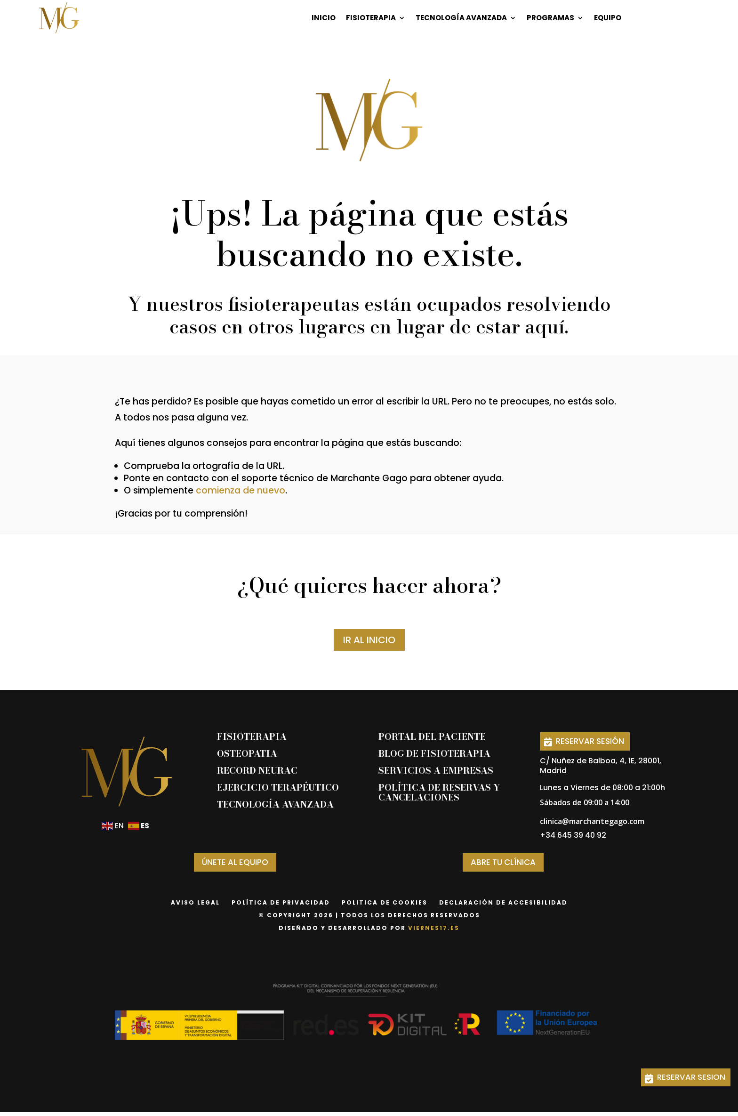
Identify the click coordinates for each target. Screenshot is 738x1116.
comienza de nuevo (240, 490)
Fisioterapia (371, 18)
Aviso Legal (195, 907)
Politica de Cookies (384, 907)
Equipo (607, 18)
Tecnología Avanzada (461, 18)
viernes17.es (433, 932)
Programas (550, 18)
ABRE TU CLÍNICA (503, 865)
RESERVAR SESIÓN (596, 742)
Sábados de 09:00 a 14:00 (584, 805)
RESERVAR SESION (684, 1075)
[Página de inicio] (59, 17)
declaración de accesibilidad (503, 907)
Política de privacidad (281, 907)
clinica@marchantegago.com (592, 823)
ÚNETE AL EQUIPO (235, 865)
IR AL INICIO (369, 640)
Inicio (324, 18)
